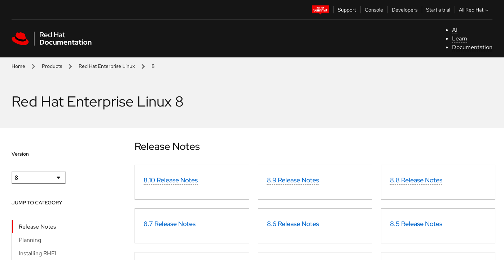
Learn (459, 38)
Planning (30, 240)
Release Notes (37, 226)
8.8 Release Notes (416, 180)
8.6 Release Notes (293, 224)
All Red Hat (474, 9)
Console (374, 9)
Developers (404, 9)
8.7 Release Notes (170, 224)
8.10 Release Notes (171, 180)
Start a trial (438, 9)
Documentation (472, 47)
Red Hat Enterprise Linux (107, 66)
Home (18, 66)
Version (20, 154)
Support (347, 9)
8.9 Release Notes (293, 180)
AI (454, 30)
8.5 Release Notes (416, 224)
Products (52, 66)
